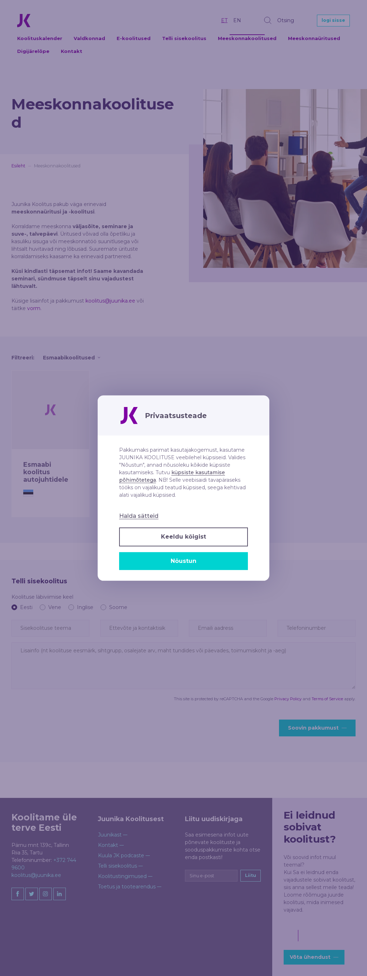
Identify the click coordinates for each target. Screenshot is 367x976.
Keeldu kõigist (183, 536)
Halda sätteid (138, 516)
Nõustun (183, 561)
